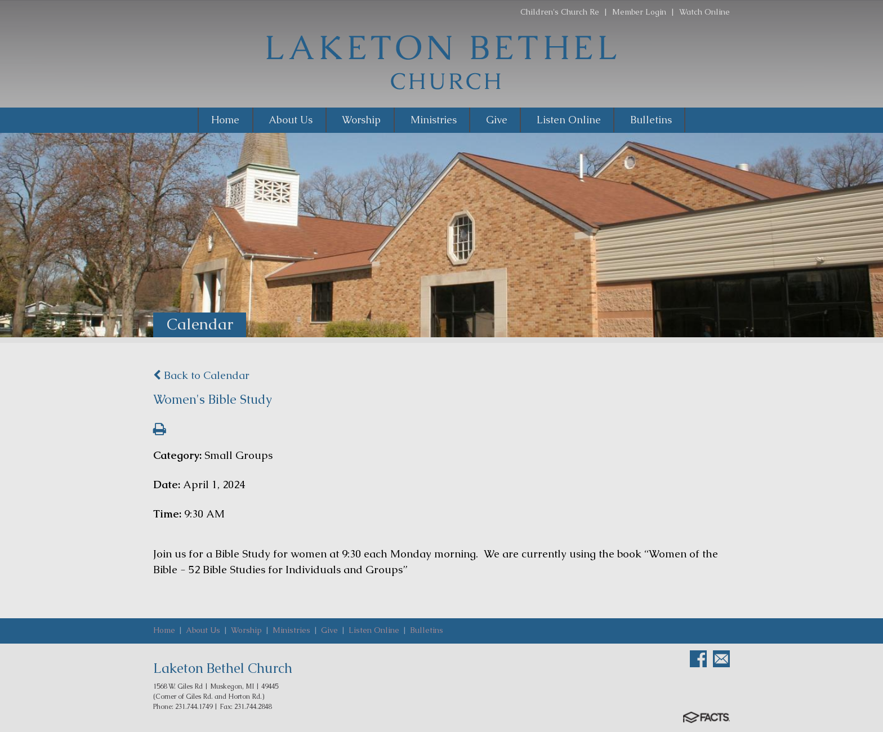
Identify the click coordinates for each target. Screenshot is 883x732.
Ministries (291, 630)
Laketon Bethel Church (222, 668)
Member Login (639, 12)
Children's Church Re (559, 12)
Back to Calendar (201, 375)
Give (329, 630)
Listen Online (374, 630)
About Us (203, 630)
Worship (246, 630)
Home (164, 630)
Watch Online (704, 12)
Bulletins (426, 630)
